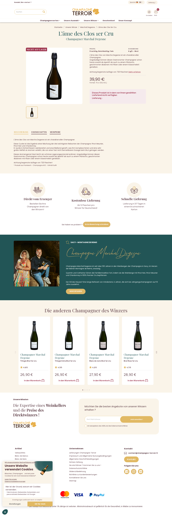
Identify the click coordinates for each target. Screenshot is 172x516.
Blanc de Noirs (21, 459)
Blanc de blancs (21, 456)
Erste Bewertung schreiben (96, 224)
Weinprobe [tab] (55, 132)
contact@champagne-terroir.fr (143, 453)
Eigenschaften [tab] (39, 132)
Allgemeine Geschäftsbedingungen (84, 459)
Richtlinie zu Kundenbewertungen (83, 474)
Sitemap (72, 480)
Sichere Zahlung (76, 462)
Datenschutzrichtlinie (78, 468)
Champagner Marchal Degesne (86, 39)
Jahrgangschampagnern (142, 282)
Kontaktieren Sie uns (77, 477)
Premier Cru (92, 275)
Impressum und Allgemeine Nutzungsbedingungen (90, 456)
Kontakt (17, 2)
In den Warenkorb (34, 380)
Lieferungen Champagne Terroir (82, 452)
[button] (15, 352)
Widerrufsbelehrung (77, 471)
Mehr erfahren (134, 72)
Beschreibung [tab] (21, 132)
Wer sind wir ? (26, 2)
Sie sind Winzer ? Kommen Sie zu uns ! (85, 465)
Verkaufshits (20, 452)
